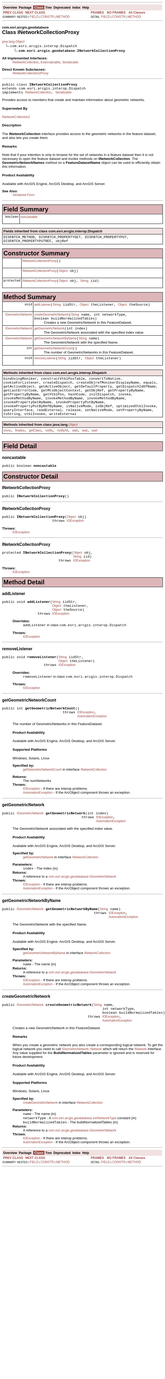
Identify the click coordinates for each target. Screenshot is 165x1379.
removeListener (45, 370)
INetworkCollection (26, 62)
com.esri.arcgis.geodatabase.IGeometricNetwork (82, 914)
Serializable (70, 62)
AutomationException (92, 751)
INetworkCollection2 (16, 119)
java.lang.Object (13, 41)
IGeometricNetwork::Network (82, 1093)
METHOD (63, 17)
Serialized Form (23, 197)
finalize (20, 451)
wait (75, 451)
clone (7, 451)
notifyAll (62, 451)
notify (49, 451)
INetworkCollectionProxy (39, 265)
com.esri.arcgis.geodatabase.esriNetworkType (84, 1163)
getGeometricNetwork (49, 338)
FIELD (34, 17)
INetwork (140, 1093)
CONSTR (47, 17)
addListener (42, 311)
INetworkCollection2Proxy (30, 73)
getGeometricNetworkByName (55, 348)
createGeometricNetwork (51, 322)
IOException (75, 544)
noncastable (29, 219)
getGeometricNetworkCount (53, 359)
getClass (35, 451)
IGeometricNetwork (18, 322)
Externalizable (50, 62)
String (84, 287)
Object (63, 276)
